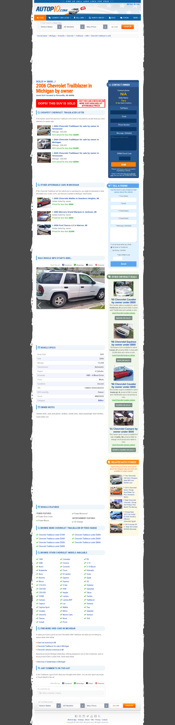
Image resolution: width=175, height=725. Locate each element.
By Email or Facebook (119, 247)
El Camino (67, 574)
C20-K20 (42, 589)
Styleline (90, 585)
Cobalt (41, 622)
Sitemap (81, 720)
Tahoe (89, 592)
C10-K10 (42, 585)
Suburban (90, 589)
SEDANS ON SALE (123, 318)
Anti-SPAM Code (123, 255)
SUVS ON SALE (123, 359)
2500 (41, 563)
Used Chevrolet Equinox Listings (123, 354)
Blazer (41, 581)
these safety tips (125, 169)
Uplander (90, 611)
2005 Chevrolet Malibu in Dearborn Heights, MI (76, 198)
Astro (41, 566)
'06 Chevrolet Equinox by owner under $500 (123, 342)
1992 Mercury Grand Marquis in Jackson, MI (75, 212)
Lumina (65, 596)
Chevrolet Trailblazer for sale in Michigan (53, 646)
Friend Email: (124, 218)
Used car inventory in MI (46, 642)
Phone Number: (123, 125)
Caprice (42, 603)
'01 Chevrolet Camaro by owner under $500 (123, 428)
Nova (65, 618)
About (87, 720)
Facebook (68, 265)
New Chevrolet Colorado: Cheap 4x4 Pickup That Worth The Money (130, 501)
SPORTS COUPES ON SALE (123, 448)
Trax (88, 607)
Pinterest (101, 265)
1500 (41, 559)
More (135, 18)
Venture (90, 614)
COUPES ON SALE (123, 404)
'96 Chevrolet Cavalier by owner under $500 (123, 384)
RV (88, 559)
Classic (42, 618)
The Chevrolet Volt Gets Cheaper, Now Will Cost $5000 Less (130, 477)
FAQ (92, 720)
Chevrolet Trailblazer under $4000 (52, 546)
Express (66, 581)
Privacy (97, 720)
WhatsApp (80, 265)
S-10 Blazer (91, 566)
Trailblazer (91, 600)
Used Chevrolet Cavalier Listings (124, 313)
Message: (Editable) (123, 133)
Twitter (89, 265)
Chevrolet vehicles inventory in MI (50, 649)
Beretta (42, 578)
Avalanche (43, 570)
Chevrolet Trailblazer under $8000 (88, 542)
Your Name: (123, 196)
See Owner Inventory (124, 103)
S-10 (88, 563)
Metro (65, 611)
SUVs (100, 400)
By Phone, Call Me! (118, 250)
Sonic (89, 574)
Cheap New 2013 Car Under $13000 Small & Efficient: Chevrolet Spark (130, 512)
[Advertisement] (87, 59)
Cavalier (42, 611)
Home (40, 17)
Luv (64, 603)
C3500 (41, 596)
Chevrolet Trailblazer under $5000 (88, 535)
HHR (64, 589)
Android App (72, 720)
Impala (65, 592)
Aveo (41, 574)
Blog (112, 17)
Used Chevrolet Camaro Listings (123, 443)
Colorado (66, 559)
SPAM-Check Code (124, 154)
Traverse (90, 603)
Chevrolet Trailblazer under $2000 (52, 538)
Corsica (66, 563)
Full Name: (123, 108)
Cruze (65, 570)
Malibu (65, 607)
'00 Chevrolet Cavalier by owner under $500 (123, 301)
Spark (89, 578)
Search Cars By (96, 17)
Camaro (42, 600)
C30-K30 (42, 592)
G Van (65, 585)
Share (131, 4)
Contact (104, 720)
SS (88, 581)
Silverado (90, 570)
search (127, 26)
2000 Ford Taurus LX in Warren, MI (70, 225)
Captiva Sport (44, 607)
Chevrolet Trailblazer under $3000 (52, 542)
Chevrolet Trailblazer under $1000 (52, 535)
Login (138, 4)
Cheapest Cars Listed (59, 17)
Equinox (66, 578)
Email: (124, 116)
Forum (124, 17)
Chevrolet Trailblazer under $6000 (88, 538)
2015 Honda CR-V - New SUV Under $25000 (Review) (130, 523)
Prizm (65, 622)
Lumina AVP (67, 600)
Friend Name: (123, 211)
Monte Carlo (68, 614)
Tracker (89, 596)
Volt (88, 618)
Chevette (42, 614)
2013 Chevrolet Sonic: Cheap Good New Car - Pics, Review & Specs (130, 489)
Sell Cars (79, 17)
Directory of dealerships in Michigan (51, 662)
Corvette (66, 566)
